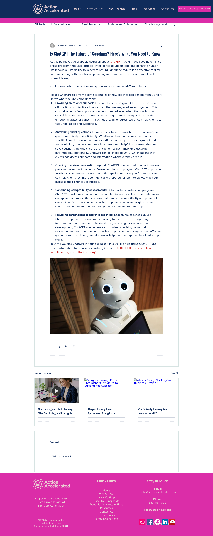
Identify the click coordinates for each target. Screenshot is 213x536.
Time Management (155, 24)
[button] (174, 24)
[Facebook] (150, 522)
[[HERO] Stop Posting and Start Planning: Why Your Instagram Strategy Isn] (57, 390)
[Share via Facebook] (51, 346)
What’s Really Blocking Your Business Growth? (153, 411)
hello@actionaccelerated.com (157, 492)
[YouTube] (172, 522)
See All (175, 372)
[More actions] (161, 46)
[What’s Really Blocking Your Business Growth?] (156, 390)
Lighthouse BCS (58, 526)
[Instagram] (142, 522)
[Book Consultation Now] (194, 9)
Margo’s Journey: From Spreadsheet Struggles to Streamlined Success (101, 411)
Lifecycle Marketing (63, 24)
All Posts (39, 24)
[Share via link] (73, 346)
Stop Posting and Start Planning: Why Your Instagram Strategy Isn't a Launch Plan (56, 411)
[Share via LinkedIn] (66, 346)
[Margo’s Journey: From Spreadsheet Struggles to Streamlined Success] (106, 390)
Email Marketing (91, 24)
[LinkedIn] (165, 522)
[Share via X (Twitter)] (58, 346)
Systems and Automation (123, 24)
